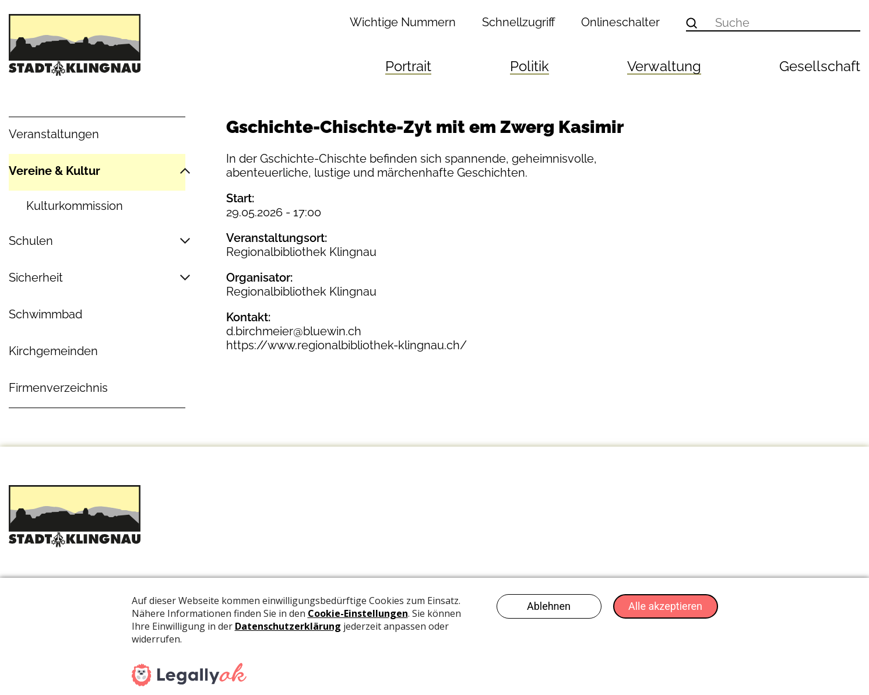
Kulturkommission (74, 206)
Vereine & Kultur (54, 171)
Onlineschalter (620, 22)
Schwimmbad (45, 314)
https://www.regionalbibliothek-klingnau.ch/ (346, 345)
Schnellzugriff (518, 22)
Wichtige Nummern (403, 22)
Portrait (408, 66)
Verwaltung (664, 66)
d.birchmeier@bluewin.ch (293, 331)
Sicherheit (36, 278)
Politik (529, 66)
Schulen (31, 241)
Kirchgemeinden (53, 351)
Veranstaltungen (54, 134)
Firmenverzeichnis (58, 388)
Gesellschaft (819, 66)
